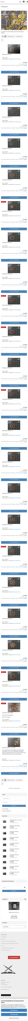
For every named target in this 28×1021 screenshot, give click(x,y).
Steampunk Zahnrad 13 (7, 430)
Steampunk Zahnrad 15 (7, 493)
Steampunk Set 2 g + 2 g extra (8, 747)
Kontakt (3, 939)
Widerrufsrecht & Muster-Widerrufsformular (10, 943)
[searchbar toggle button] (20, 2)
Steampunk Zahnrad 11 (7, 367)
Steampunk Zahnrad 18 (7, 587)
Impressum (4, 936)
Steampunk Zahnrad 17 (7, 556)
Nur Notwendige (14, 1014)
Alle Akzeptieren (14, 1010)
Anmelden (14, 805)
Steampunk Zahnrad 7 (7, 242)
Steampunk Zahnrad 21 (7, 681)
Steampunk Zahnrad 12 (7, 399)
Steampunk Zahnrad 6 (7, 211)
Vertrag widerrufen (14, 957)
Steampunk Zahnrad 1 (7, 54)
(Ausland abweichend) (16, 59)
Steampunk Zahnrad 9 (7, 305)
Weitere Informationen (14, 1018)
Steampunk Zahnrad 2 (7, 85)
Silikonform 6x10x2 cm (14, 912)
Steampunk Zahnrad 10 (7, 336)
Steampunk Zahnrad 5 (7, 179)
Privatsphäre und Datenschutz (8, 948)
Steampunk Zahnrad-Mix (7, 712)
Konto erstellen (5, 808)
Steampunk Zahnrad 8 (7, 273)
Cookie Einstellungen (6, 950)
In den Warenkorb (14, 72)
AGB (3, 945)
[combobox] (11, 36)
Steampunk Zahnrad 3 (7, 117)
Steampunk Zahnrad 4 (7, 148)
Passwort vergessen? (6, 810)
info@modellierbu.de (5, 989)
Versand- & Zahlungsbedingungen (8, 941)
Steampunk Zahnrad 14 (7, 462)
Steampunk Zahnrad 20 (7, 650)
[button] (2, 36)
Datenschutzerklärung (21, 1007)
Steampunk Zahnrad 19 (7, 618)
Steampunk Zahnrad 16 (7, 524)
